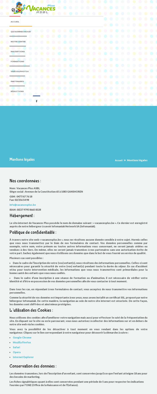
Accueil (119, 91)
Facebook (143, 31)
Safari (16, 278)
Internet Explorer (23, 287)
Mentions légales (67, 389)
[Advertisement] (78, 65)
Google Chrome (22, 268)
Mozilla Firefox (22, 273)
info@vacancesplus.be (23, 135)
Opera (17, 282)
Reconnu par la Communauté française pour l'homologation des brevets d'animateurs (32, 376)
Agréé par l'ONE (21, 367)
